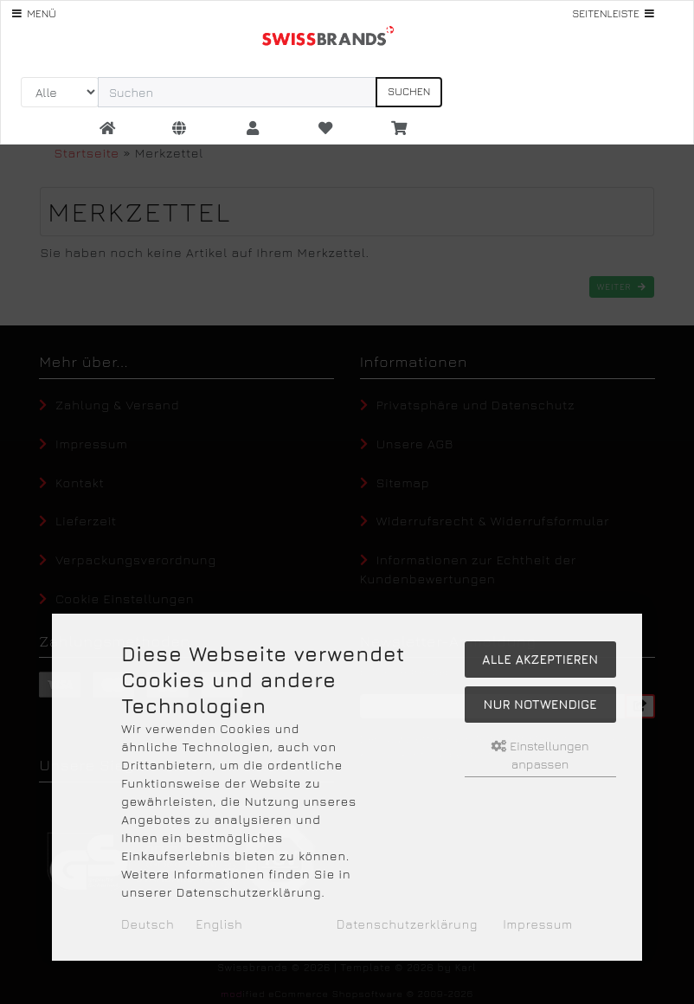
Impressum (537, 924)
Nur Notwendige (540, 704)
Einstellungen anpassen (540, 754)
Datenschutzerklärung (407, 924)
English (219, 924)
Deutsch (147, 924)
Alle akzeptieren (540, 659)
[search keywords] (237, 92)
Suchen (409, 91)
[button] (179, 129)
